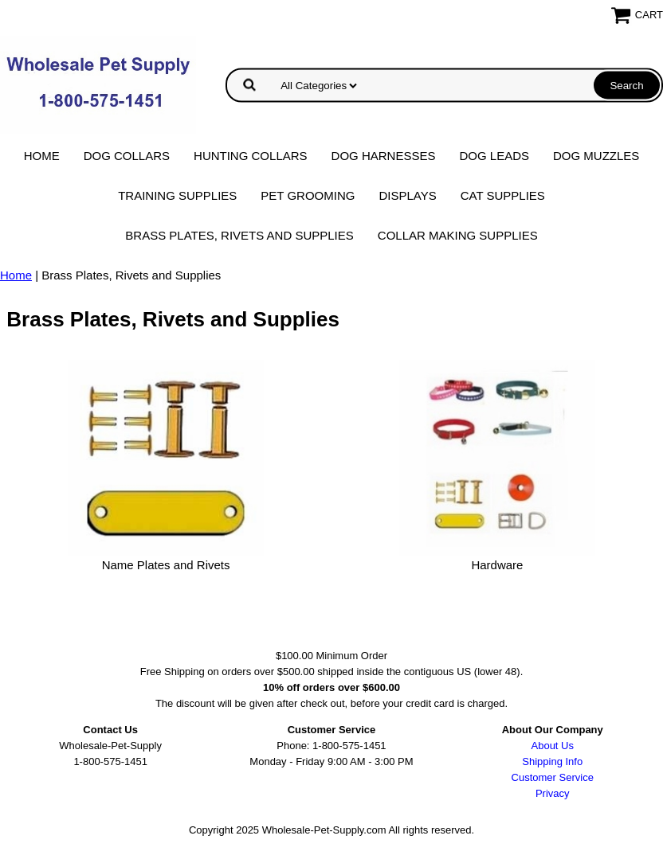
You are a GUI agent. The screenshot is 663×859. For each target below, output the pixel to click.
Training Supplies (177, 195)
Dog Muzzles (596, 155)
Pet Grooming (308, 195)
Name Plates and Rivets (166, 565)
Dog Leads (494, 155)
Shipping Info (552, 761)
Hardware (497, 565)
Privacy (553, 793)
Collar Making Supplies (458, 235)
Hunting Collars (251, 155)
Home (42, 155)
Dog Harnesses (384, 155)
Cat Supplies (503, 195)
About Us (553, 746)
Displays (407, 195)
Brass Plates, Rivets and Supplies (239, 235)
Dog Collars (127, 155)
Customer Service (553, 777)
